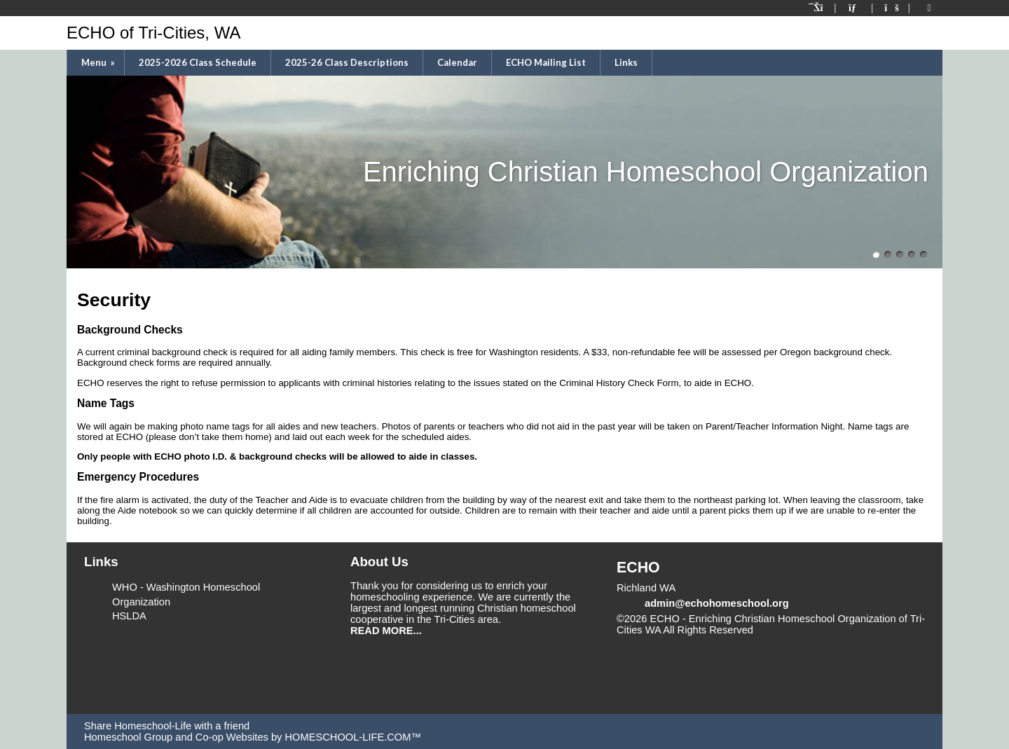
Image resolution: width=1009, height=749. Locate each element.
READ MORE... (386, 630)
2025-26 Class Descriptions (347, 62)
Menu (99, 62)
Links (626, 62)
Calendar (457, 62)
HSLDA (129, 615)
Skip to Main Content (814, 629)
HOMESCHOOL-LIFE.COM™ (352, 737)
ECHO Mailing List (546, 62)
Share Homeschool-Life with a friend (166, 725)
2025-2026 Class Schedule (197, 62)
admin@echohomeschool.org (717, 603)
